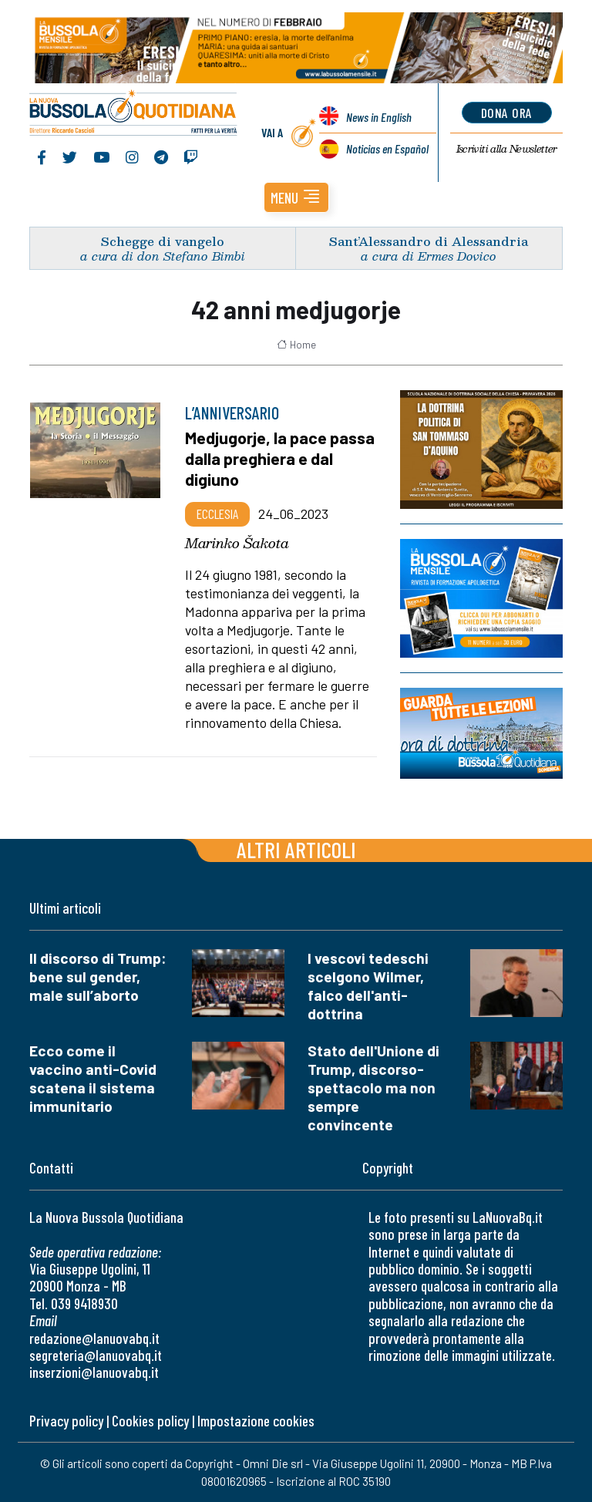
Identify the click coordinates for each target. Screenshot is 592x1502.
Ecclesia (217, 513)
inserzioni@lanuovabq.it (94, 1372)
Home (296, 344)
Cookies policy (150, 1421)
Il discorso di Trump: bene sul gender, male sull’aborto (97, 976)
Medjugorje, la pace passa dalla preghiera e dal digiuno (280, 458)
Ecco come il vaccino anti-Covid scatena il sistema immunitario (92, 1078)
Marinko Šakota (237, 543)
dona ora (507, 112)
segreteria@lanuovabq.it (95, 1355)
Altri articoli (296, 849)
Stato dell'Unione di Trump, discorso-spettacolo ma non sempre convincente (373, 1087)
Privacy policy (66, 1421)
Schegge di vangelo (162, 241)
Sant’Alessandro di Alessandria (428, 241)
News (379, 116)
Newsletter (506, 149)
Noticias (387, 148)
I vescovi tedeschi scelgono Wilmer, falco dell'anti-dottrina (368, 985)
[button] (296, 197)
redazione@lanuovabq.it (94, 1338)
